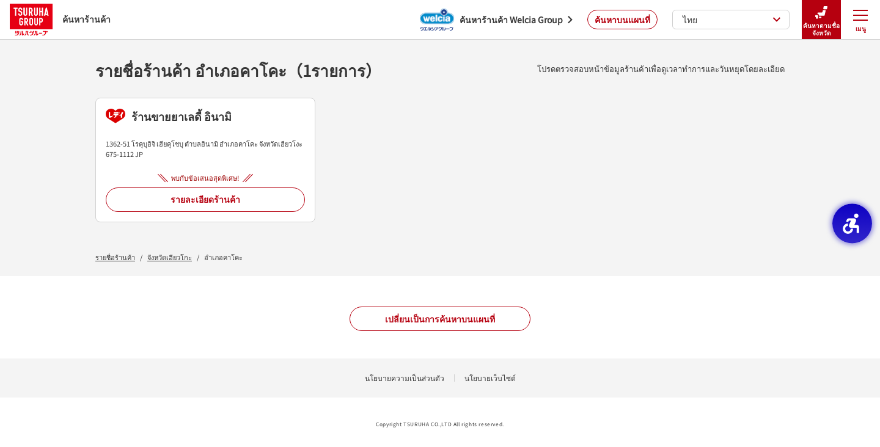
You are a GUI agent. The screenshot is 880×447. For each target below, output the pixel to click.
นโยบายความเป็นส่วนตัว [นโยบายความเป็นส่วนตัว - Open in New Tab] (404, 377)
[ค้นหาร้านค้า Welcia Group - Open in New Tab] (496, 20)
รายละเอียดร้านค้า (205, 199)
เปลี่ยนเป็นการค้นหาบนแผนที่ (440, 319)
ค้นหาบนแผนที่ (622, 19)
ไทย (732, 19)
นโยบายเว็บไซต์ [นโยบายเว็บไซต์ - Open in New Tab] (490, 377)
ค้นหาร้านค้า (60, 19)
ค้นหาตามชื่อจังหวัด (821, 19)
